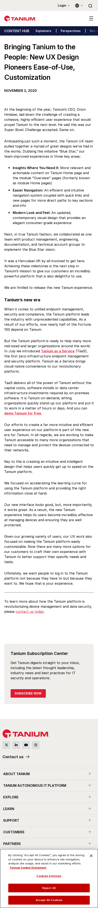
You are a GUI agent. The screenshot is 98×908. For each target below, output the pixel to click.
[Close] (91, 855)
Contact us (13, 757)
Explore (10, 797)
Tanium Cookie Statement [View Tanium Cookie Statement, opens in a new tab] (27, 867)
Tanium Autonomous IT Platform (34, 785)
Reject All (49, 888)
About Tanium (16, 774)
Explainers (43, 31)
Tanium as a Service (58, 351)
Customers (13, 832)
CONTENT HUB (16, 31)
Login (62, 5)
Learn (8, 809)
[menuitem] (49, 774)
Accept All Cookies (49, 900)
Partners (12, 844)
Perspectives (71, 31)
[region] (49, 878)
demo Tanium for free (22, 413)
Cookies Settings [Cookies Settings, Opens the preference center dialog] (48, 876)
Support (11, 820)
